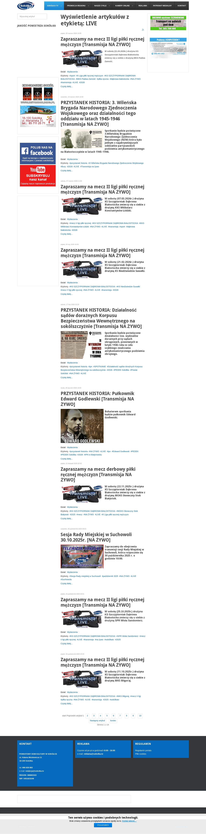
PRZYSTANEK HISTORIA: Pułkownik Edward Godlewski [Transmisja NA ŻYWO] (97, 399)
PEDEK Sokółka (122, 370)
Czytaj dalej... (67, 86)
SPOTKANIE (100, 366)
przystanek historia (79, 163)
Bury (64, 166)
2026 (82, 82)
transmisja (113, 226)
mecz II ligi (136, 696)
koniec (113, 720)
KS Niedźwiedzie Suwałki (129, 286)
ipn (91, 366)
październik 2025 (110, 576)
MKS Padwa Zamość (86, 79)
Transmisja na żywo (90, 166)
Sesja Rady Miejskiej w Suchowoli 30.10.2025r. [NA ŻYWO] (96, 537)
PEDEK (135, 451)
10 (140, 716)
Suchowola (67, 579)
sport (73, 76)
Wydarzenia (72, 72)
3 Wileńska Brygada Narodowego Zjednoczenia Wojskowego (117, 163)
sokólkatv (110, 639)
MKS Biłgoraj (123, 696)
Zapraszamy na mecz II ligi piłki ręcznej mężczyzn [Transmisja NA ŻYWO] (102, 41)
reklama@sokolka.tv (93, 754)
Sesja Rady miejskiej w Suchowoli (86, 576)
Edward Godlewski (121, 451)
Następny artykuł (97, 720)
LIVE (76, 82)
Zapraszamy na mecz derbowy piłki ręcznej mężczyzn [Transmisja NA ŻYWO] (98, 475)
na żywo (99, 639)
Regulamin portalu (143, 750)
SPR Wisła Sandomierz (128, 636)
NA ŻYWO (136, 79)
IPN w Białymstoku (93, 455)
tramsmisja (67, 82)
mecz (80, 514)
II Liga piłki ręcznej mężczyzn (90, 76)
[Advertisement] (37, 241)
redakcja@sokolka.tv (34, 771)
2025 (73, 514)
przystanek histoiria (79, 451)
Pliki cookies (140, 754)
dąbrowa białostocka (120, 79)
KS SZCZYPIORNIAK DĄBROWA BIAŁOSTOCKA (115, 223)
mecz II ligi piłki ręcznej (81, 223)
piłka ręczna (103, 79)
